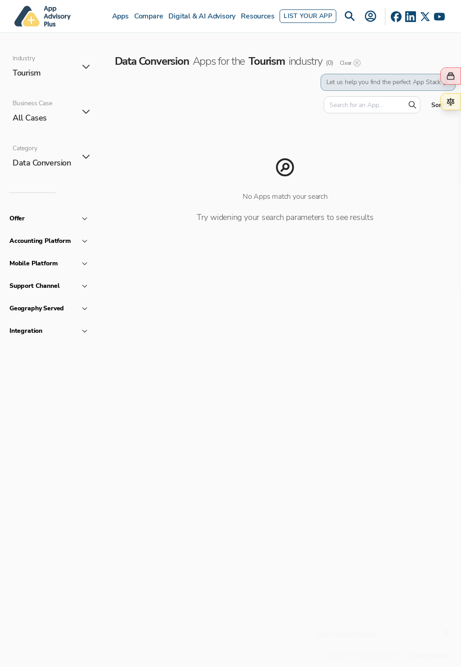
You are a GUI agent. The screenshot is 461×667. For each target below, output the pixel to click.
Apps (120, 16)
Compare (148, 16)
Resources (257, 16)
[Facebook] (396, 16)
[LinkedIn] (410, 16)
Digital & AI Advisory (201, 16)
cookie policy (430, 651)
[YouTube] (439, 16)
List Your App (308, 16)
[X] (425, 16)
